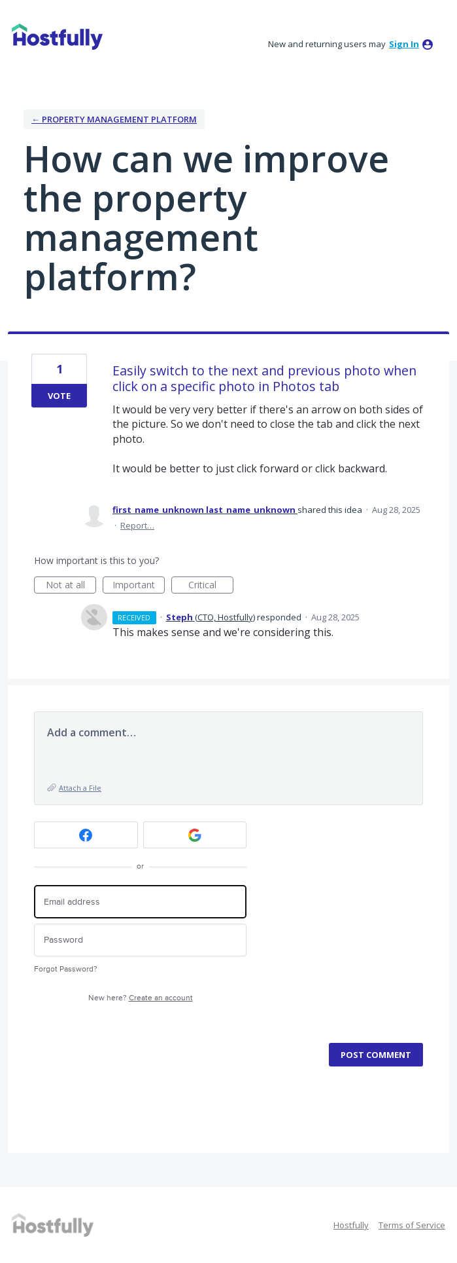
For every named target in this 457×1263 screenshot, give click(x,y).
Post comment (376, 1055)
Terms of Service (412, 1225)
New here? (140, 998)
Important (138, 586)
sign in (404, 44)
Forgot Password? (65, 969)
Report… (137, 525)
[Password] (140, 940)
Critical (210, 586)
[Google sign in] (195, 834)
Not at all (71, 586)
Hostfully (351, 1225)
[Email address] (140, 901)
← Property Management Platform (114, 119)
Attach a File (80, 788)
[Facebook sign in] (86, 834)
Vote (59, 396)
